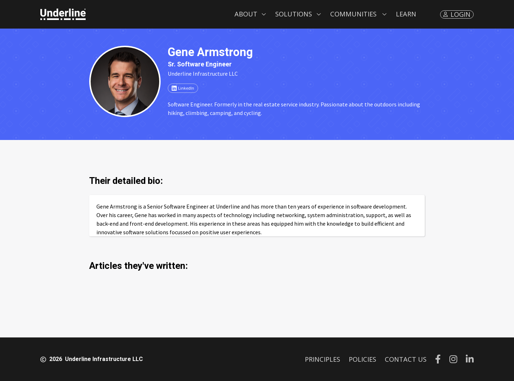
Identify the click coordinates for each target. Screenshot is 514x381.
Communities (353, 14)
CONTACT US (406, 359)
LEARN (406, 14)
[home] (63, 14)
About (246, 14)
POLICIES (362, 359)
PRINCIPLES (322, 359)
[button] (251, 14)
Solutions (293, 14)
